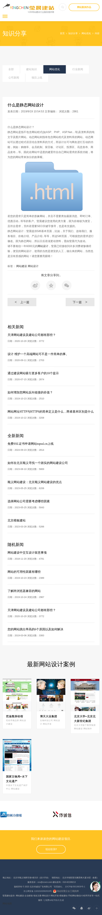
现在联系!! (51, 849)
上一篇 (22, 302)
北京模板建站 (17, 520)
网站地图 (7, 903)
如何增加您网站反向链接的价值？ (30, 392)
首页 (62, 33)
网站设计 (43, 246)
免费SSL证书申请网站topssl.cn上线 (31, 443)
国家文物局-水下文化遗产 (17, 779)
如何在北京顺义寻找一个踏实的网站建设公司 (38, 463)
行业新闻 (77, 69)
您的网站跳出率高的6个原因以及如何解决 (35, 629)
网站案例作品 (84, 7)
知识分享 (73, 33)
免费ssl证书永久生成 (54, 900)
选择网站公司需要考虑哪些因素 (29, 501)
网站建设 (21, 266)
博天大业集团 (48, 716)
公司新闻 (13, 77)
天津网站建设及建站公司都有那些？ (32, 335)
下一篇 (80, 302)
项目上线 (36, 77)
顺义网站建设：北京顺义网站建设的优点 (35, 482)
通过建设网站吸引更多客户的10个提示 (33, 373)
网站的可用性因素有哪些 (24, 571)
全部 (11, 69)
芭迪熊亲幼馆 (14, 716)
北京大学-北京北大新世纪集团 (85, 718)
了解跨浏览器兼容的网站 (24, 591)
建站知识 (31, 69)
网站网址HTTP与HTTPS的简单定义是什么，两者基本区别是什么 (51, 411)
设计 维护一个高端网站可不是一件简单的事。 (38, 354)
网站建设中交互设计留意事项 (27, 552)
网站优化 (86, 33)
